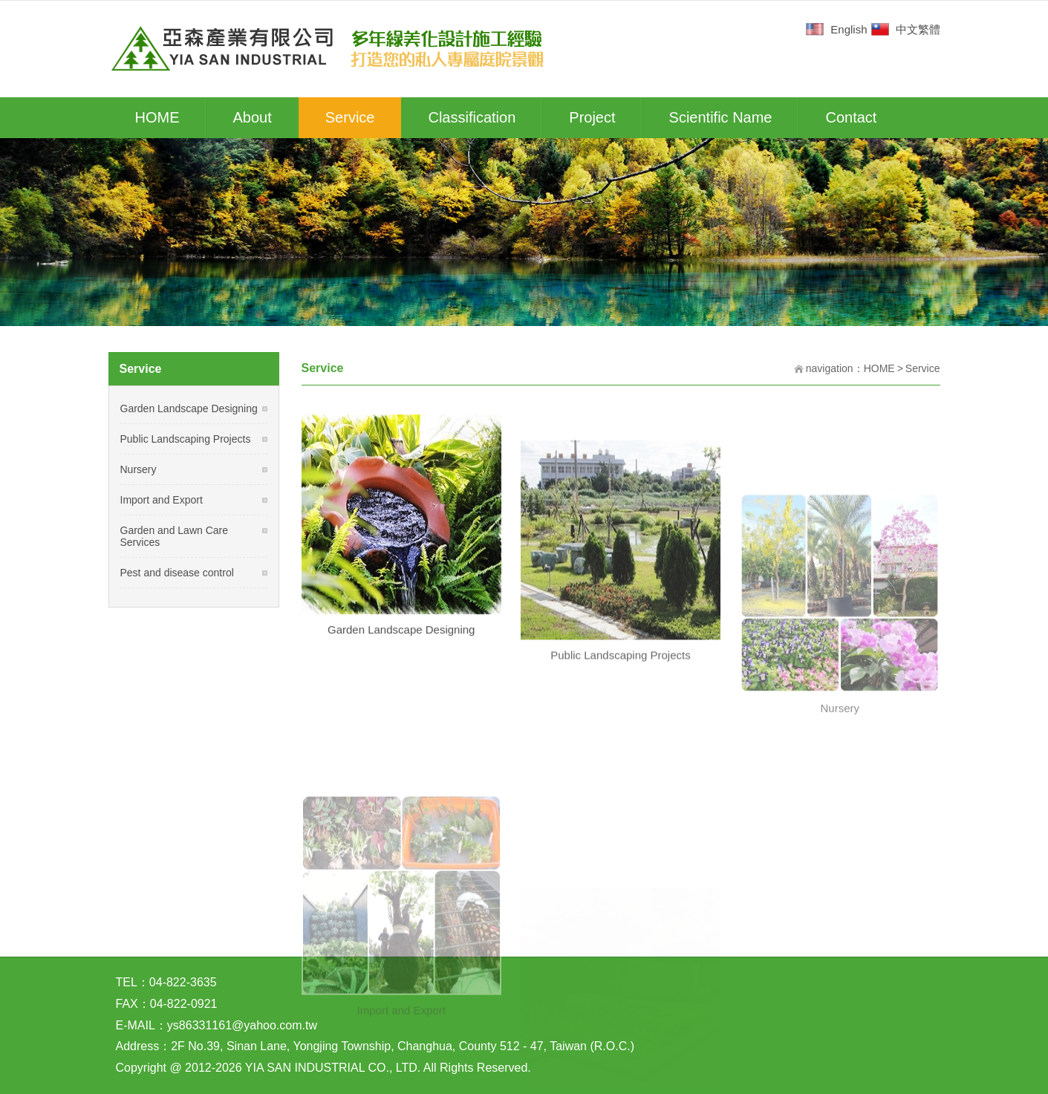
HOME (879, 368)
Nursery (138, 469)
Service (922, 368)
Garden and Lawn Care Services (174, 536)
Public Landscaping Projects (185, 439)
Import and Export (161, 500)
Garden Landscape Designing (401, 647)
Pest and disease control (177, 573)
